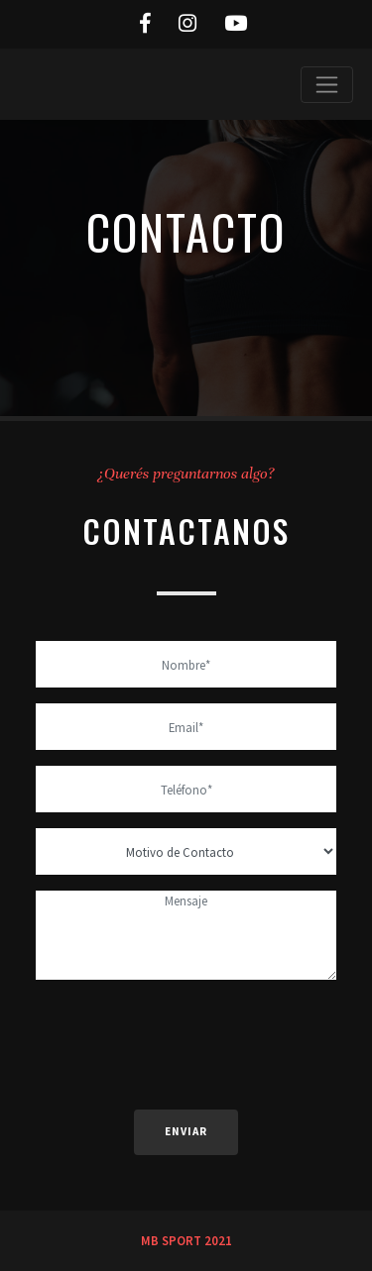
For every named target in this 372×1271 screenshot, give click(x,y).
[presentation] (186, 1034)
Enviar (186, 1131)
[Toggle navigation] (327, 84)
